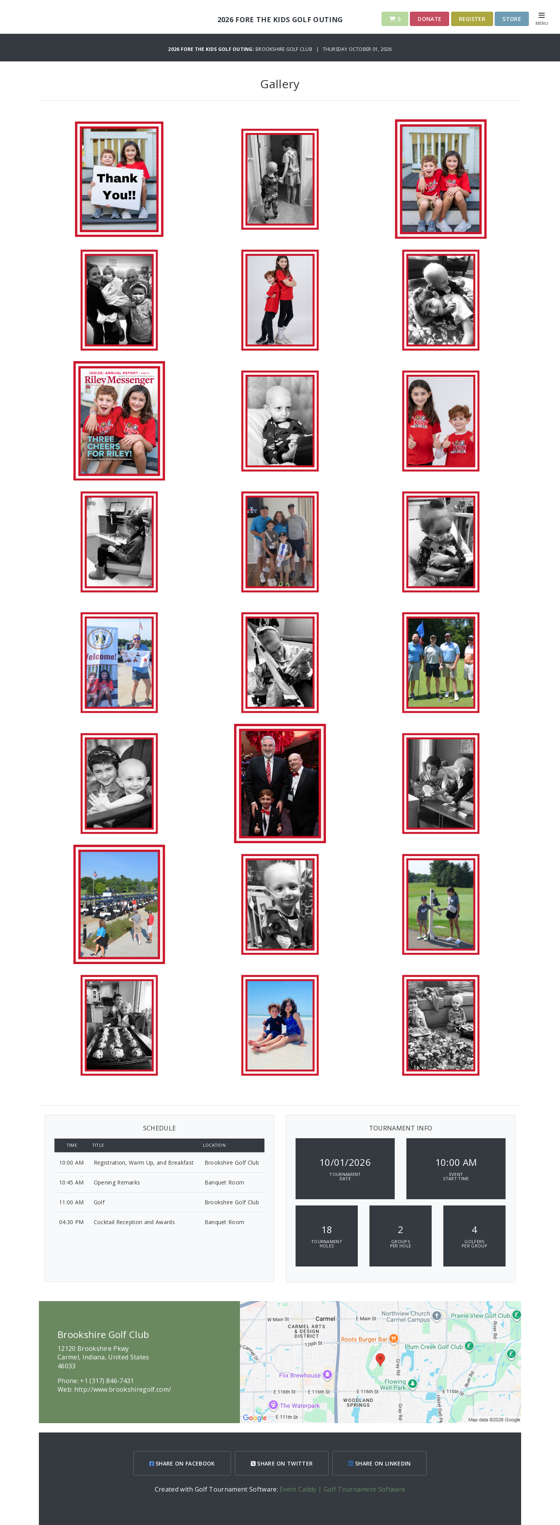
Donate (429, 19)
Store (511, 19)
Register (472, 19)
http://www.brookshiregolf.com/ (123, 1389)
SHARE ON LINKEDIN (379, 1463)
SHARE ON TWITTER (282, 1463)
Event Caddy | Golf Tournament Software (342, 1489)
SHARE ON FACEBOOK (182, 1463)
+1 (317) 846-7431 (107, 1381)
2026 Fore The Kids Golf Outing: (212, 49)
